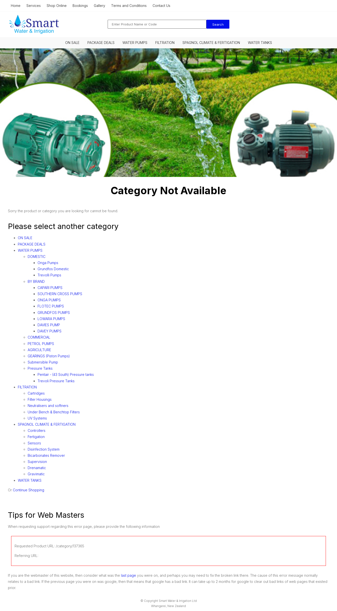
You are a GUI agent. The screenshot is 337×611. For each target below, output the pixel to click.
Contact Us (161, 5)
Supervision (37, 461)
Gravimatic (36, 474)
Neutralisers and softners (48, 405)
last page (128, 575)
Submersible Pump (43, 362)
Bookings (80, 5)
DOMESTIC (36, 256)
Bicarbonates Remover (46, 455)
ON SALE (72, 42)
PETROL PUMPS (41, 344)
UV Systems (37, 418)
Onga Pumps (48, 263)
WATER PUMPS (134, 42)
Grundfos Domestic (53, 269)
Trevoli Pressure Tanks (56, 381)
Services (33, 5)
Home (15, 5)
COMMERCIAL (39, 337)
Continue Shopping (28, 490)
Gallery (99, 5)
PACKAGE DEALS (101, 42)
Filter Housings (40, 399)
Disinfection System (43, 449)
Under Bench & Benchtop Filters (54, 412)
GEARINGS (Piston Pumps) (49, 356)
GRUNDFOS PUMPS (54, 312)
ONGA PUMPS (49, 300)
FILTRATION (165, 42)
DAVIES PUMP (49, 325)
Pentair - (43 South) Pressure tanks (66, 374)
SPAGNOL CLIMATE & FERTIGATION (211, 42)
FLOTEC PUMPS (51, 306)
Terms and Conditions (129, 5)
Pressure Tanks (40, 368)
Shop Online (57, 5)
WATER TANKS (260, 42)
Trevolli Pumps (49, 275)
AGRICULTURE (39, 350)
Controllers (36, 430)
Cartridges (36, 393)
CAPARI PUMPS (50, 288)
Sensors (34, 443)
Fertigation (36, 437)
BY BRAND (36, 281)
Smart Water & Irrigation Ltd (178, 601)
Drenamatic (37, 468)
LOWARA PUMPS (51, 319)
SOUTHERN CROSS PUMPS (60, 294)
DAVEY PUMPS (49, 331)
